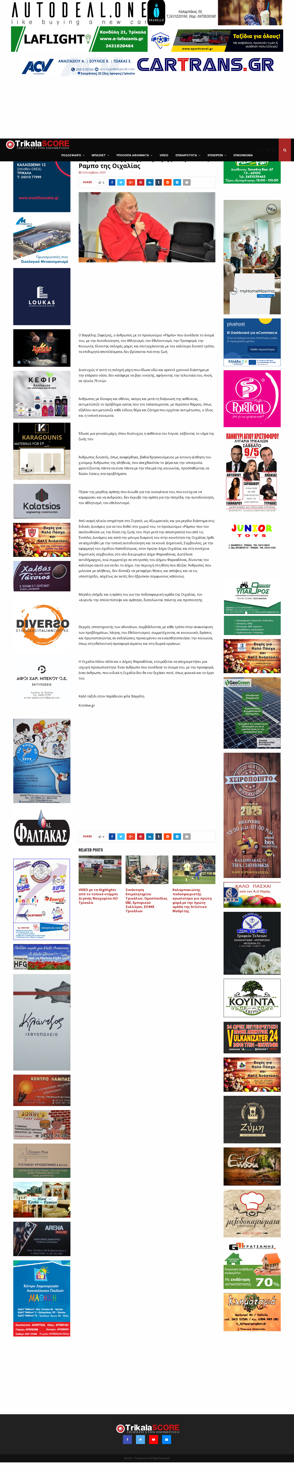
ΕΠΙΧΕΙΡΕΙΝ (215, 155)
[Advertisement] (147, 107)
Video (164, 155)
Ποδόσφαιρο (71, 155)
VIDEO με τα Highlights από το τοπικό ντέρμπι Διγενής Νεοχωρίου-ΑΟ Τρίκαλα (98, 906)
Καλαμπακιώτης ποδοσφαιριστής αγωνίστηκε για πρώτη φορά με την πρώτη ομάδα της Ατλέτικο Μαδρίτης (192, 911)
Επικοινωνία (243, 155)
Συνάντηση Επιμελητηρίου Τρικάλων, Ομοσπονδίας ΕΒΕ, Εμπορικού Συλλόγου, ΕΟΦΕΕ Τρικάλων (146, 911)
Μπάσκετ (99, 155)
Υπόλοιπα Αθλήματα (132, 155)
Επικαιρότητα (186, 155)
